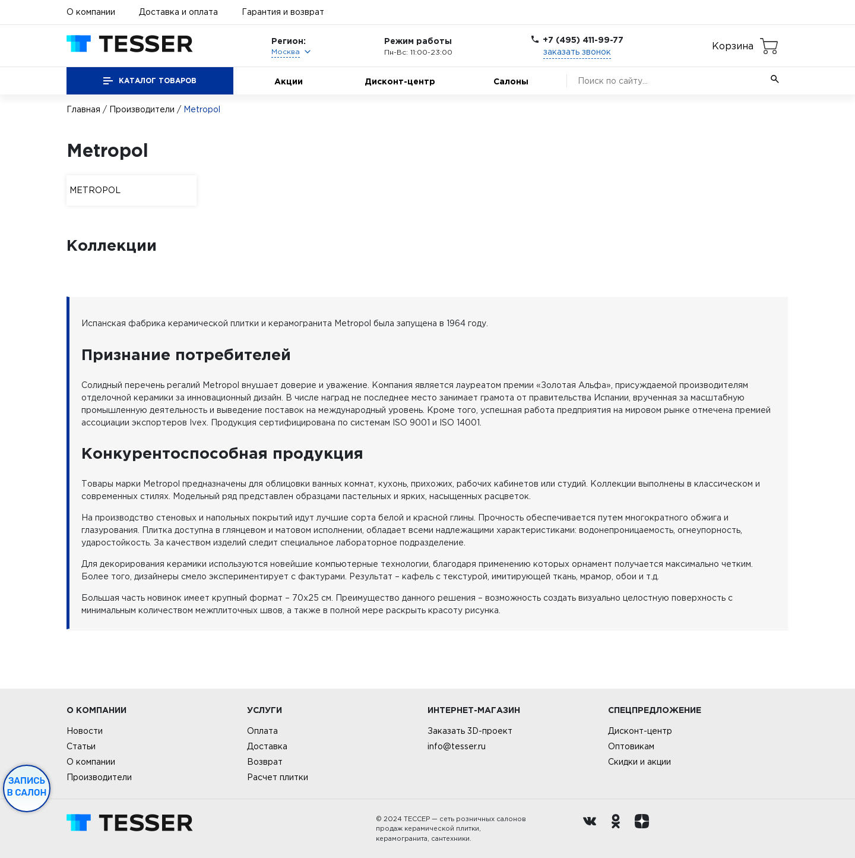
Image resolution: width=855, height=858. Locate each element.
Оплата (262, 731)
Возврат (265, 761)
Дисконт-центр (400, 81)
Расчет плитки (277, 777)
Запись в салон (27, 786)
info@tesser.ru (457, 746)
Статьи (81, 746)
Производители (142, 109)
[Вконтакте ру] (592, 829)
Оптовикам (631, 746)
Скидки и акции (639, 761)
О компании (90, 12)
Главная (83, 109)
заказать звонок (577, 51)
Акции (288, 81)
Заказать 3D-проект (470, 731)
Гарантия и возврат (283, 12)
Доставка (267, 746)
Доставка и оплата (178, 12)
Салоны (510, 81)
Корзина (732, 45)
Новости (84, 731)
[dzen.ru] (645, 829)
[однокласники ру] (619, 829)
